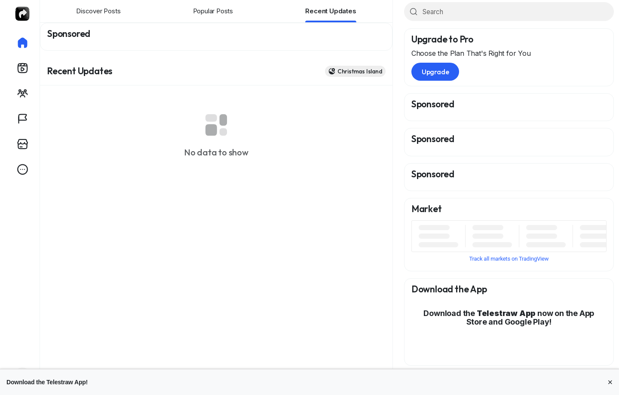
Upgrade (435, 71)
